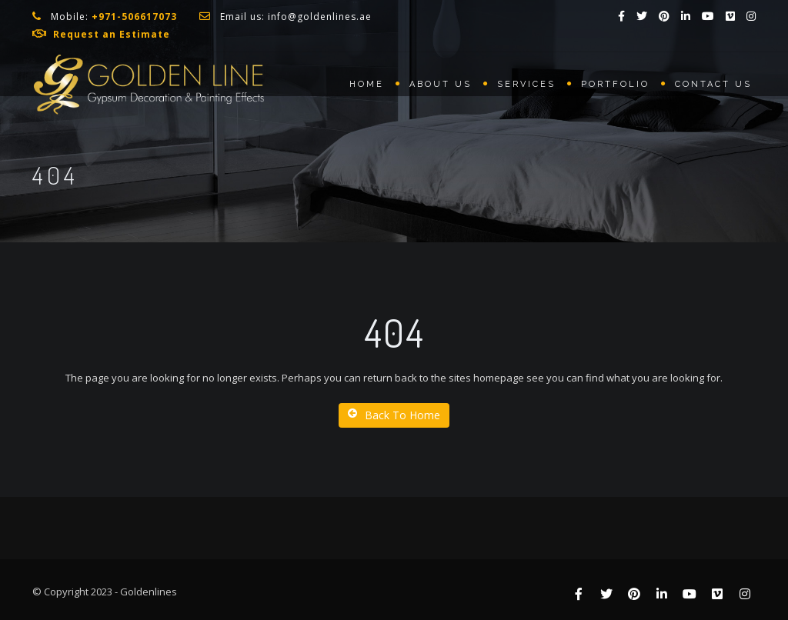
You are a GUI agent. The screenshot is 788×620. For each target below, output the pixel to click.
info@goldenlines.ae (320, 16)
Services (526, 84)
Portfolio (615, 84)
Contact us (713, 84)
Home (366, 84)
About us (440, 84)
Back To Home (394, 415)
